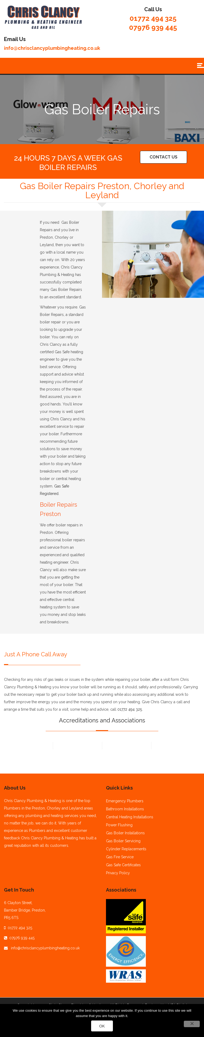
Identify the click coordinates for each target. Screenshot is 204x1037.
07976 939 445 (153, 27)
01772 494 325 (153, 18)
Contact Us (163, 157)
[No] (192, 1023)
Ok (102, 1026)
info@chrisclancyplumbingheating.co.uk (52, 48)
